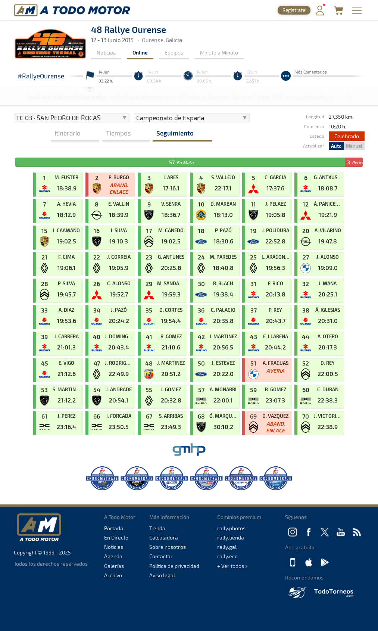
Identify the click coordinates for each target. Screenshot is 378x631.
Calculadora (163, 537)
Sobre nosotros (167, 547)
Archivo (113, 575)
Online (140, 52)
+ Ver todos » (232, 566)
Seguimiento (175, 133)
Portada (113, 528)
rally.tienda (230, 537)
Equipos (174, 52)
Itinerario (67, 133)
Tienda (157, 528)
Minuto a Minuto (219, 52)
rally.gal (227, 547)
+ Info (345, 97)
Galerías (114, 566)
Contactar (161, 556)
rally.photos (231, 528)
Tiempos (118, 133)
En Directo (116, 537)
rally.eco (227, 556)
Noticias (106, 52)
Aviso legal (162, 575)
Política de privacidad (174, 566)
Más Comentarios (310, 71)
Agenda (113, 556)
